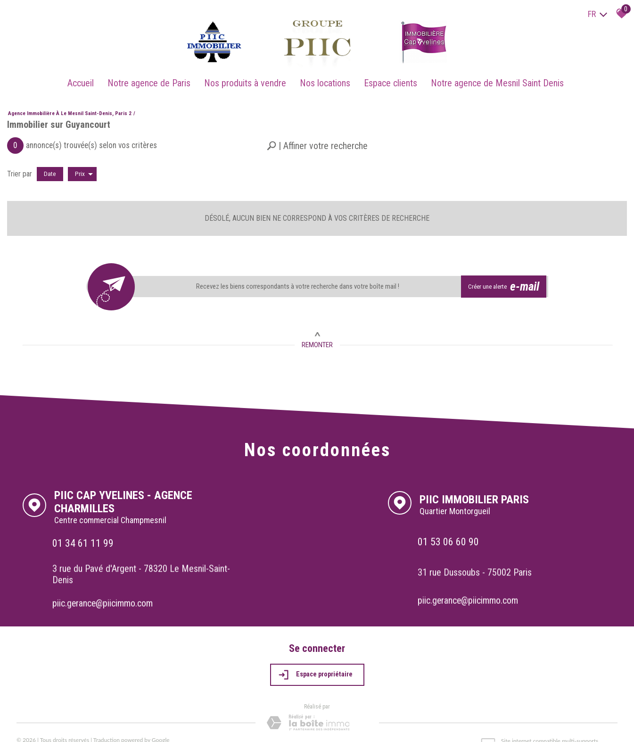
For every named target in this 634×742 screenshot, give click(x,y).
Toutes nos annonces (155, 725)
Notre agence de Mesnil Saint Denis (493, 77)
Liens (101, 725)
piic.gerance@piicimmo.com (104, 587)
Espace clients (388, 77)
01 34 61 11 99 (84, 528)
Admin (119, 725)
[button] (317, 137)
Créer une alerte (505, 277)
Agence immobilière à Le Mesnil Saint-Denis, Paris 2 (70, 105)
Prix (84, 166)
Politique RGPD (203, 725)
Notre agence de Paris (152, 77)
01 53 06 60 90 (449, 527)
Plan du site (33, 725)
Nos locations (324, 77)
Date (50, 165)
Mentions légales (71, 725)
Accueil (86, 77)
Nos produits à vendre (247, 77)
